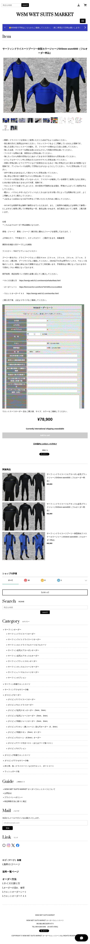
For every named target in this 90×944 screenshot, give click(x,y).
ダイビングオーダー (13, 695)
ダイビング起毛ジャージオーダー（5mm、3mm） (28, 716)
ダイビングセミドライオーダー (20, 705)
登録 (7, 828)
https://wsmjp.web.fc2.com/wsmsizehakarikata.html (40, 280)
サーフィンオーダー (13, 630)
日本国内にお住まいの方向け (45, 444)
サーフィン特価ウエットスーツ (17, 684)
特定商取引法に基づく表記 (15, 801)
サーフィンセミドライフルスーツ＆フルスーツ (27, 645)
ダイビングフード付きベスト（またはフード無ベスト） (31, 743)
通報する (45, 450)
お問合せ (8, 793)
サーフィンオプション (17, 678)
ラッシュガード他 (12, 771)
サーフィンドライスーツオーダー (21, 634)
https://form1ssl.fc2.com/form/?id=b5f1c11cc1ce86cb (40, 287)
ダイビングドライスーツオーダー (21, 699)
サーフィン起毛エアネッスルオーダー (23, 656)
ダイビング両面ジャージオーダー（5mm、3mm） (28, 721)
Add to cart (45, 435)
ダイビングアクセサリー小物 (16, 761)
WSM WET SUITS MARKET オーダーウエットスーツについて (29, 789)
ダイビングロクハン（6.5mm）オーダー (24, 738)
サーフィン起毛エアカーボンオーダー (23, 650)
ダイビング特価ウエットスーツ (17, 755)
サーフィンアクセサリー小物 (16, 690)
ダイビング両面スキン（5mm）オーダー (24, 732)
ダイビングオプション (17, 748)
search (25, 5)
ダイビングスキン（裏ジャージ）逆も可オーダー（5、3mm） (33, 727)
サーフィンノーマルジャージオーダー (23, 672)
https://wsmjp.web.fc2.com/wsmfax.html (43, 293)
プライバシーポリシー (13, 797)
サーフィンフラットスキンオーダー (22, 661)
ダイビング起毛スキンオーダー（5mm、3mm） (27, 710)
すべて (10, 580)
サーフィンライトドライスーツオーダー (24, 639)
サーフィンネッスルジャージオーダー (23, 667)
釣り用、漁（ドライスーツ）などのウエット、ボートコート (29, 766)
